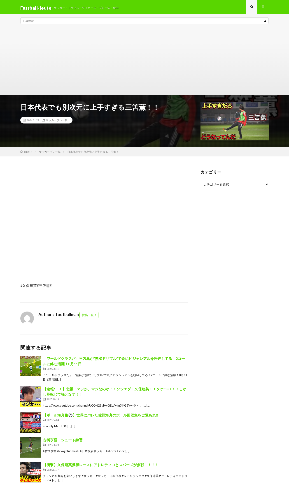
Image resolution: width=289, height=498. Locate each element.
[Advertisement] (144, 63)
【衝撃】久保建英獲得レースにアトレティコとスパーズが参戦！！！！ (100, 466)
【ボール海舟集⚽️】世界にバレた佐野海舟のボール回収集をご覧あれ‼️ (100, 417)
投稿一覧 (88, 317)
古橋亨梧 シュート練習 (63, 442)
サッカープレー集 (57, 122)
